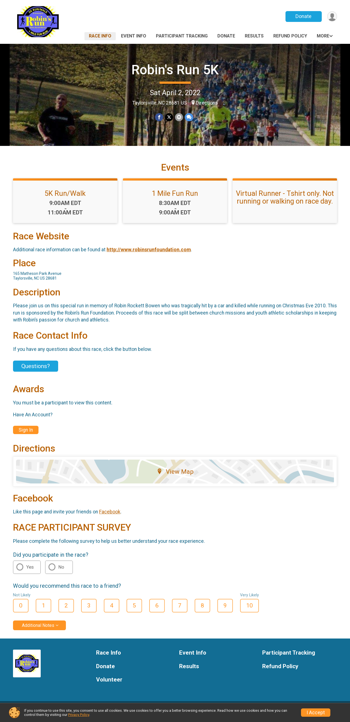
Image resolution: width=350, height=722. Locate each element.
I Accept (316, 712)
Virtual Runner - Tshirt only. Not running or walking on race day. (285, 200)
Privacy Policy (78, 715)
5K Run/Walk (65, 196)
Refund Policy (290, 36)
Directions (207, 103)
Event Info (133, 36)
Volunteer (109, 683)
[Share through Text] (188, 117)
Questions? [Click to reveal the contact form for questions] (35, 369)
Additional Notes (38, 628)
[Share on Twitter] (169, 117)
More (323, 36)
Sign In (26, 433)
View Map (175, 474)
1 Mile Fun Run (175, 196)
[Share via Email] (179, 117)
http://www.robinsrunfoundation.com (149, 253)
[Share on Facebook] (159, 117)
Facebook (109, 515)
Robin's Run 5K (175, 70)
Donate (303, 16)
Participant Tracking (182, 36)
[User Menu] (332, 16)
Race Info (100, 36)
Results (254, 36)
